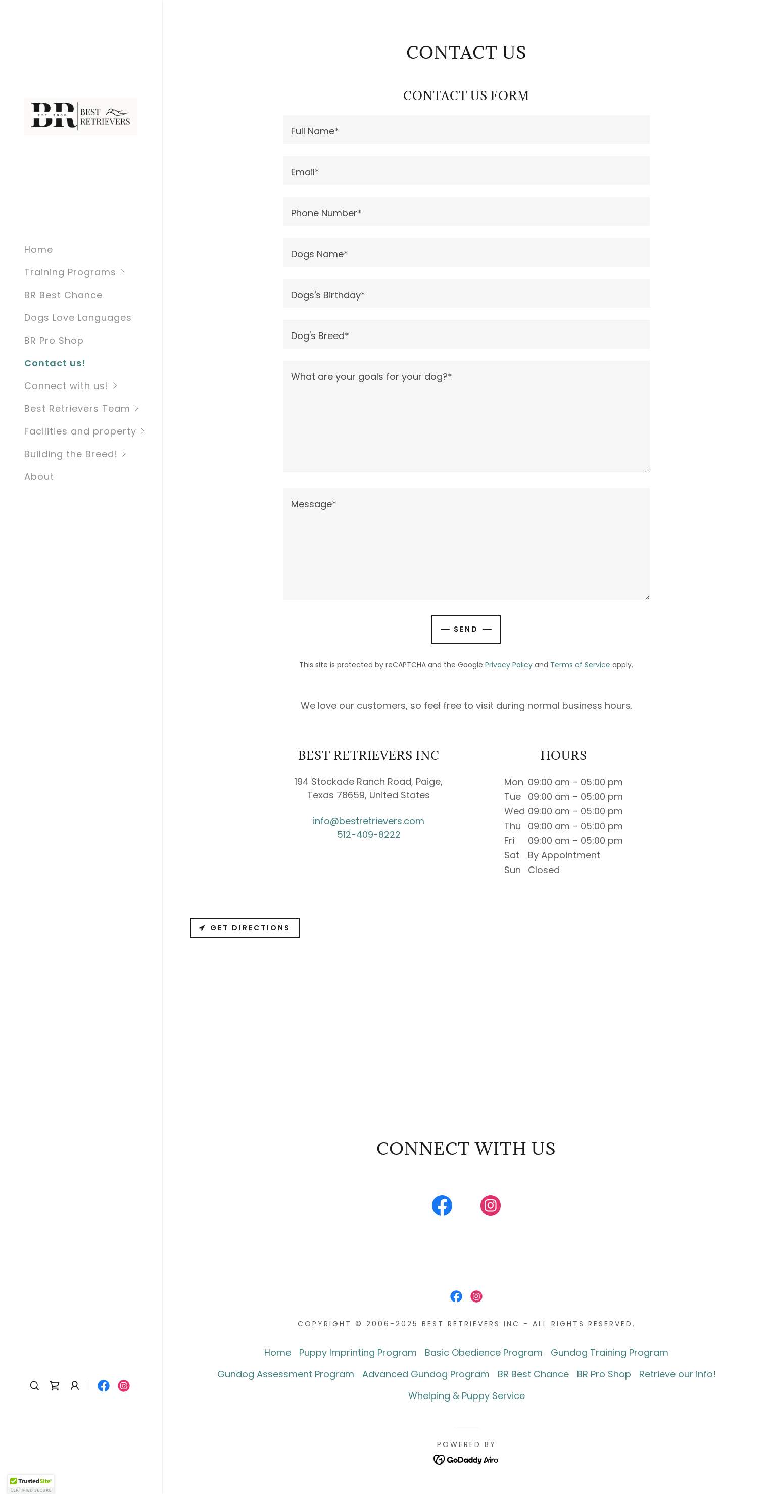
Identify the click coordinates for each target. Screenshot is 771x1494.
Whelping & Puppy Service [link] (466, 1395)
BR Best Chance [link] (63, 294)
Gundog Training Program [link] (609, 1352)
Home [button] (277, 1352)
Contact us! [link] (55, 363)
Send (466, 629)
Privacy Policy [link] (509, 665)
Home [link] (38, 249)
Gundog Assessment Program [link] (285, 1374)
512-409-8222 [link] (369, 834)
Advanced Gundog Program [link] (426, 1374)
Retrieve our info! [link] (677, 1374)
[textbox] (466, 129)
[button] (93, 272)
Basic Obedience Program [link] (484, 1352)
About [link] (39, 476)
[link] (80, 116)
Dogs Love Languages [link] (78, 317)
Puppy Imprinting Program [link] (358, 1352)
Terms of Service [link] (580, 665)
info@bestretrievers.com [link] (368, 820)
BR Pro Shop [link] (54, 340)
